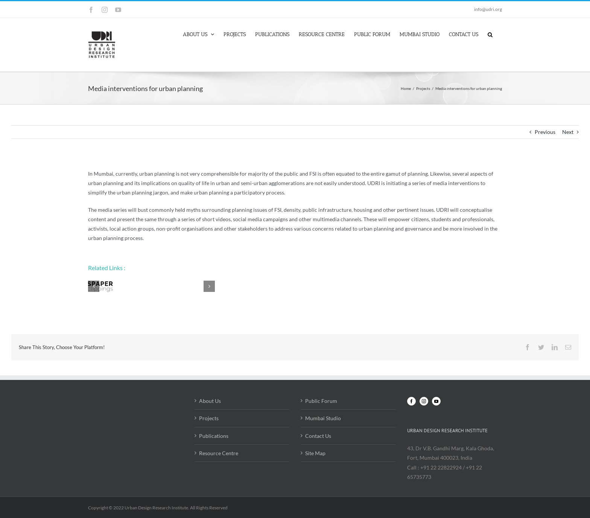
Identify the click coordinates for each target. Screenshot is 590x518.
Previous (545, 132)
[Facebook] (411, 401)
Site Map (315, 453)
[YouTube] (436, 401)
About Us (210, 401)
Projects (209, 418)
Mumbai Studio (323, 418)
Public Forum (321, 401)
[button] (490, 34)
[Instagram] (424, 401)
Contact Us (318, 436)
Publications (213, 436)
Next (567, 132)
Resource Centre (218, 453)
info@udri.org (488, 9)
